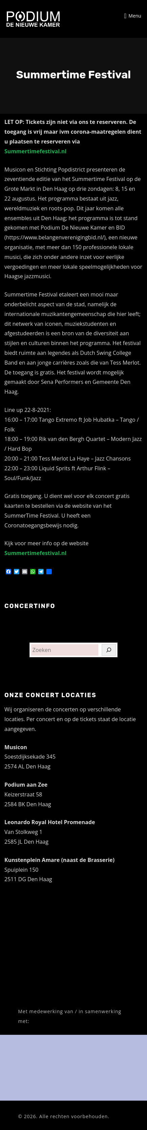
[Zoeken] (109, 650)
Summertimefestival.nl (35, 151)
